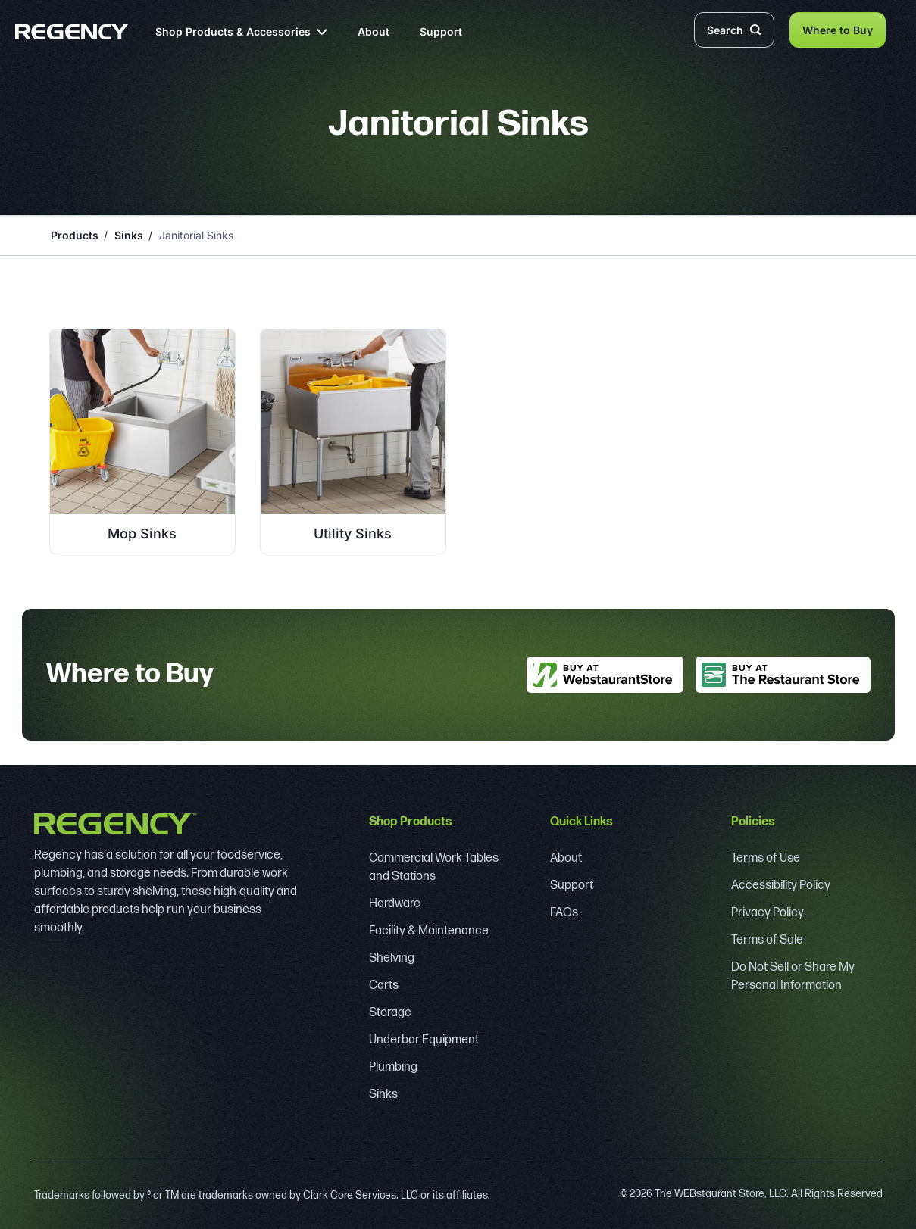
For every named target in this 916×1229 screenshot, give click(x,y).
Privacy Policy (767, 913)
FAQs (564, 913)
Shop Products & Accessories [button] (241, 31)
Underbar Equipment (424, 1040)
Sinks (128, 235)
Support (441, 31)
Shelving (391, 958)
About (373, 31)
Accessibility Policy (780, 885)
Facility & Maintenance (429, 931)
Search (734, 29)
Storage (390, 1013)
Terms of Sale (767, 940)
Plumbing (393, 1067)
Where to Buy (837, 29)
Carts (384, 985)
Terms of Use (765, 858)
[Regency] (71, 31)
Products (74, 235)
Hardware (394, 904)
